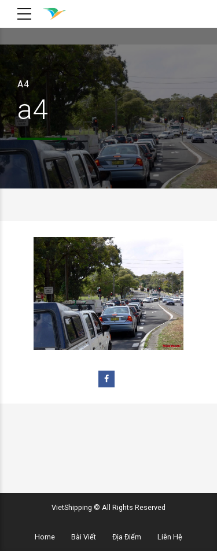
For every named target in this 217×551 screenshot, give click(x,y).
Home (45, 536)
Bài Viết (83, 536)
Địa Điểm (126, 536)
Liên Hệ (169, 536)
